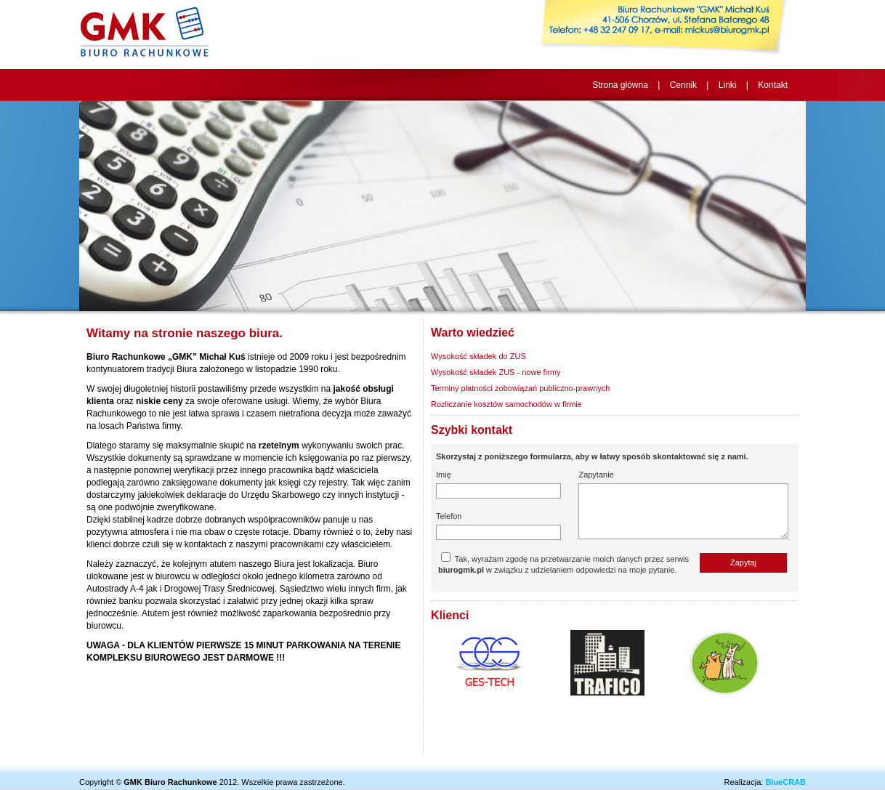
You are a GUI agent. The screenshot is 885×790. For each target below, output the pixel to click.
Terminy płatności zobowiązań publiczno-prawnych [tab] (520, 388)
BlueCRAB (785, 782)
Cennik (683, 85)
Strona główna (620, 85)
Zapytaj (743, 562)
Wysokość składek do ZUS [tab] (478, 356)
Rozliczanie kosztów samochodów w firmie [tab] (506, 404)
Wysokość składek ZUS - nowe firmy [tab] (495, 372)
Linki (728, 85)
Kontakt (773, 85)
